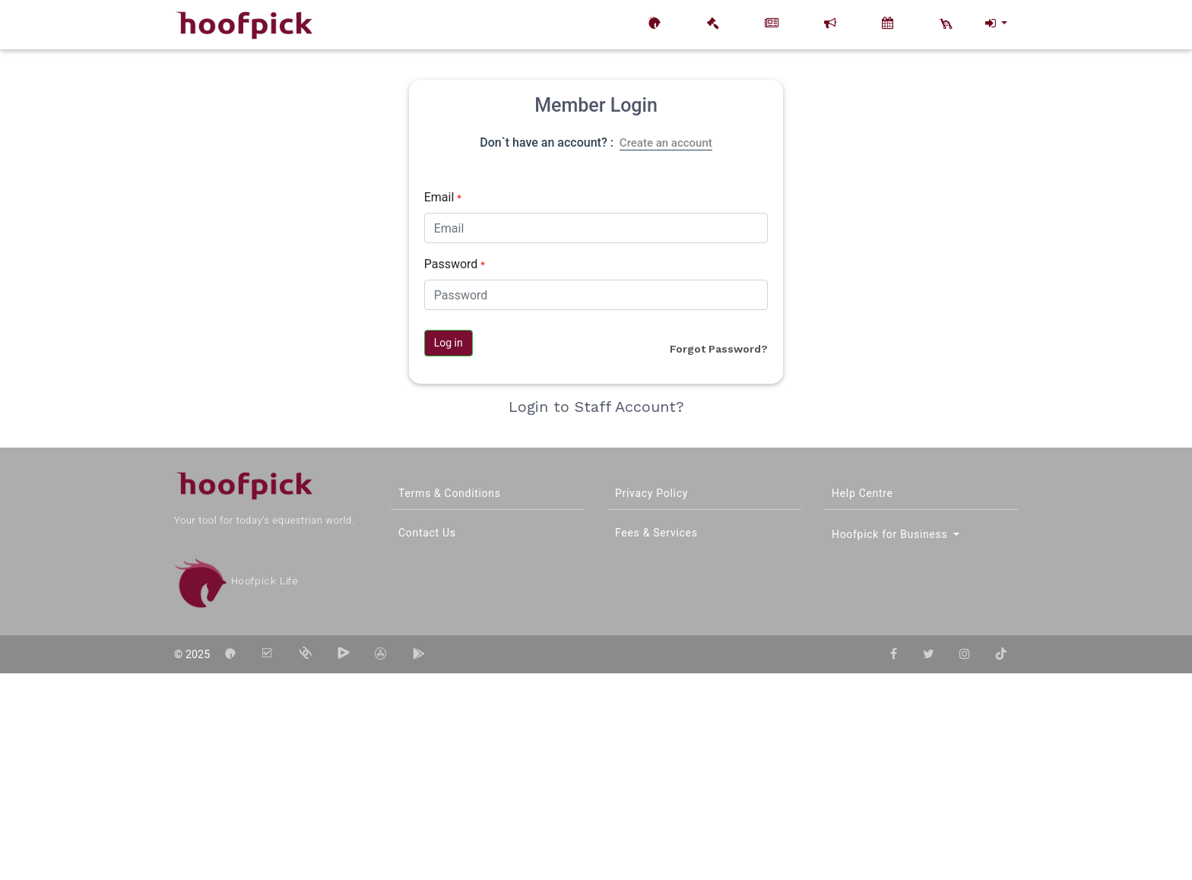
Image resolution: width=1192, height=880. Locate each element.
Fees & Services (656, 533)
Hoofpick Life (236, 581)
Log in (448, 343)
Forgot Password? (719, 349)
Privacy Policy (651, 493)
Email (442, 197)
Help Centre (862, 493)
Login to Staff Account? (596, 406)
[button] (995, 23)
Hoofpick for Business (891, 534)
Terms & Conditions (449, 493)
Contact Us (427, 533)
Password (454, 264)
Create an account (666, 143)
